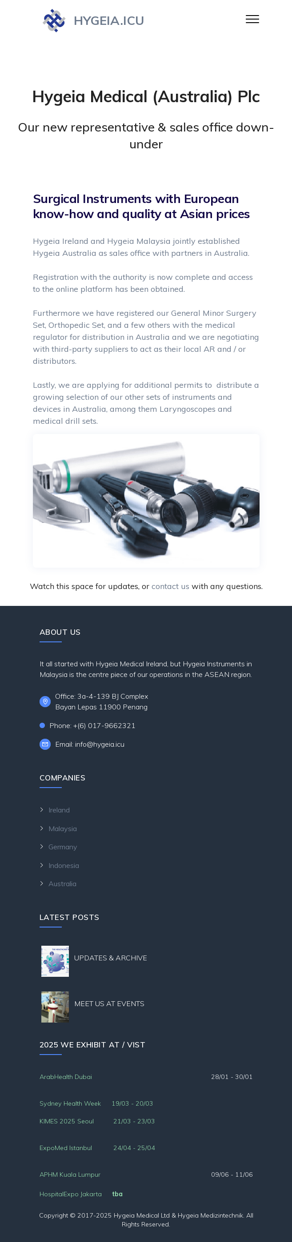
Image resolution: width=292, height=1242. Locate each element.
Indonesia (63, 865)
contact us (170, 586)
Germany (62, 846)
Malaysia (62, 828)
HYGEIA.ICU (109, 20)
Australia (84, 883)
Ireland (59, 809)
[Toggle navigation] (253, 19)
